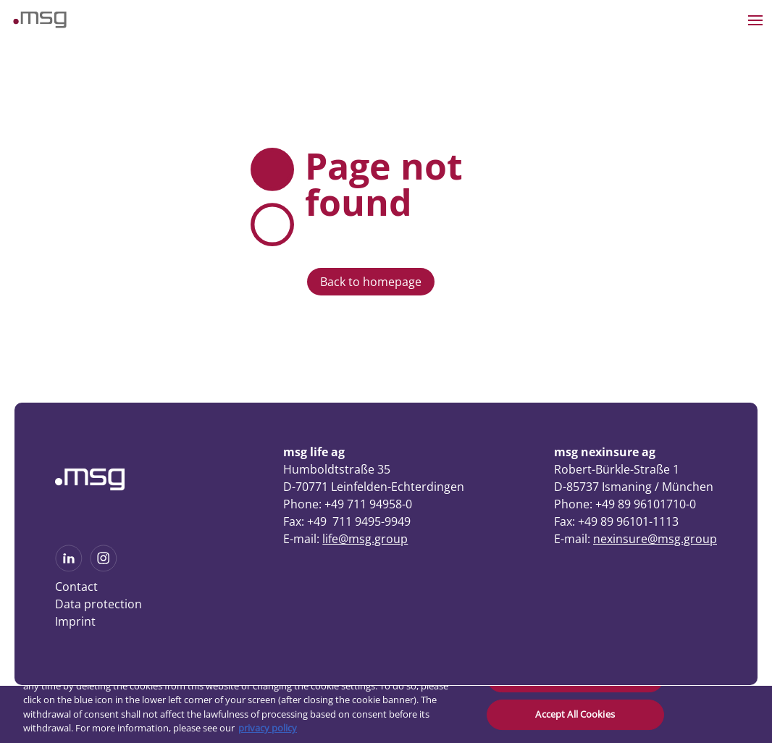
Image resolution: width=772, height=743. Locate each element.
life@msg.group (365, 539)
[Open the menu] (755, 20)
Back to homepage (370, 282)
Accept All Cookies (574, 714)
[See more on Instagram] (103, 567)
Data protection (98, 604)
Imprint (75, 621)
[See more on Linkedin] (69, 567)
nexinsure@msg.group (655, 539)
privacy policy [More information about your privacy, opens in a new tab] (267, 727)
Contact (76, 587)
